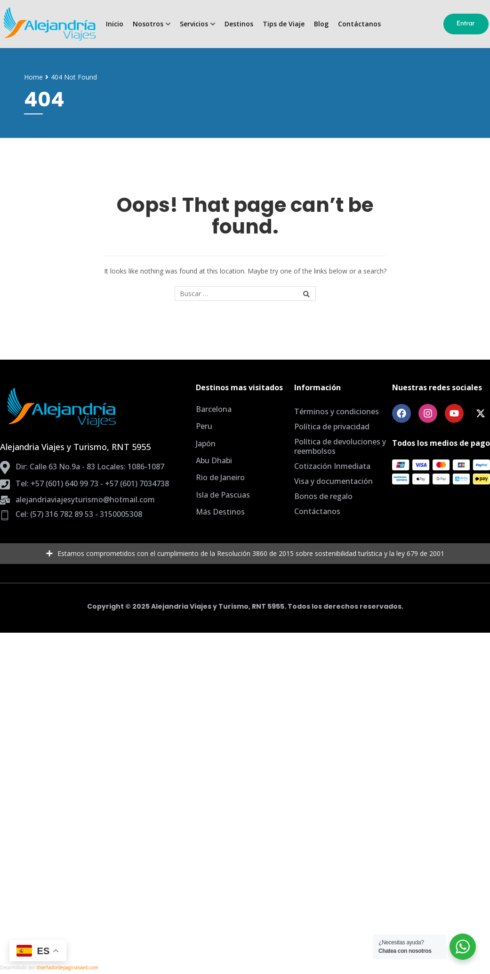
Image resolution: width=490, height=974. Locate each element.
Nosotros (148, 24)
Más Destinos (220, 512)
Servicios (194, 24)
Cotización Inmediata (332, 466)
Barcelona (214, 409)
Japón (206, 443)
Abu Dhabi (214, 460)
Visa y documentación (333, 481)
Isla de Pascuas (223, 495)
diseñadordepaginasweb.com (67, 967)
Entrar (466, 23)
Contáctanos (359, 24)
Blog (321, 24)
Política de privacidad (332, 426)
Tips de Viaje (284, 24)
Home (33, 76)
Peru (204, 426)
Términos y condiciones (336, 411)
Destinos (239, 24)
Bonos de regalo (323, 496)
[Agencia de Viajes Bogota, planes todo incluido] (48, 24)
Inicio (114, 24)
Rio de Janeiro (220, 477)
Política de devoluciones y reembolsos (340, 446)
